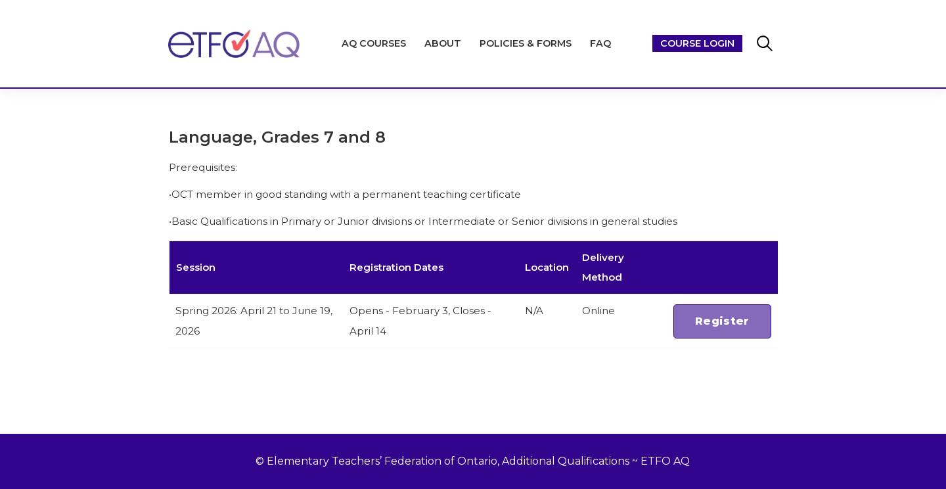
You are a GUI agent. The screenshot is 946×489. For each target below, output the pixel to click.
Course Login (697, 43)
